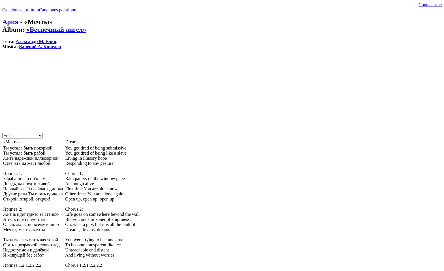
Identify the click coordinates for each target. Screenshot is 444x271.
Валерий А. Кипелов (40, 46)
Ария (10, 21)
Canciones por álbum (58, 9)
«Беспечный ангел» (56, 29)
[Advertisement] (172, 93)
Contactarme (430, 4)
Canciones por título (20, 9)
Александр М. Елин (36, 41)
